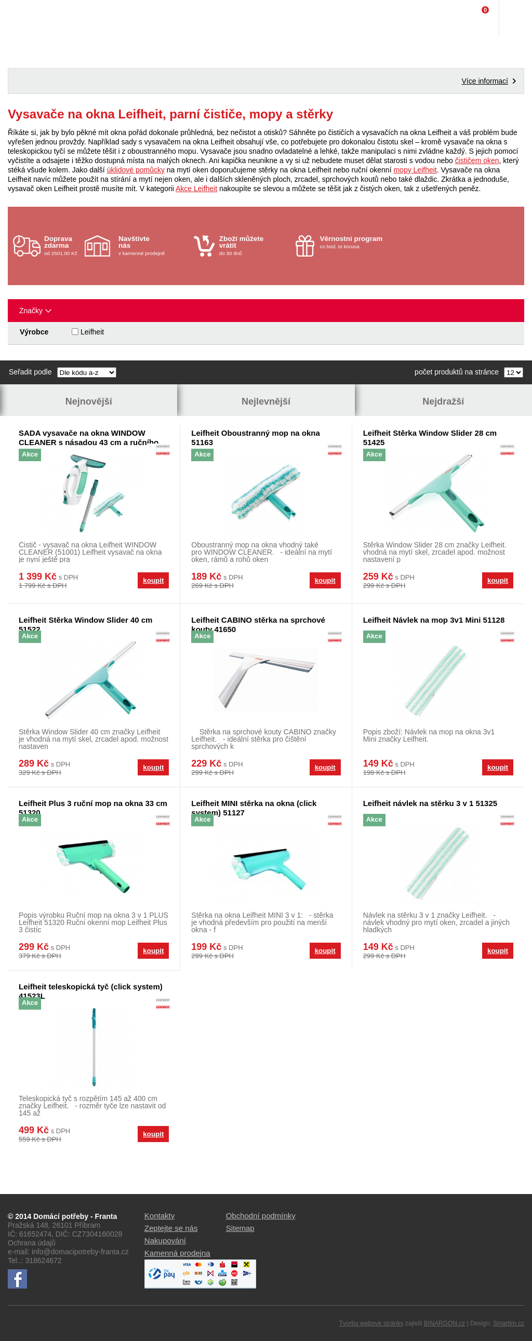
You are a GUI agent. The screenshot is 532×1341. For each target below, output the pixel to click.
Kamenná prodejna (177, 1253)
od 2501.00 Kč (63, 245)
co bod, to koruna (355, 242)
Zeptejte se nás (171, 1228)
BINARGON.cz (444, 1323)
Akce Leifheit (196, 188)
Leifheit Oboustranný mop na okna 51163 (255, 437)
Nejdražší (443, 401)
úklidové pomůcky (136, 170)
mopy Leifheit (414, 170)
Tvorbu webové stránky (371, 1323)
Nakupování (165, 1240)
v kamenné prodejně (153, 245)
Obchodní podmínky (261, 1215)
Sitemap (240, 1228)
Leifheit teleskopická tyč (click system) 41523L (91, 991)
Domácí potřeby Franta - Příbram (29, 18)
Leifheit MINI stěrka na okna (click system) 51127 (253, 808)
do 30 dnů (254, 245)
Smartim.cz (508, 1323)
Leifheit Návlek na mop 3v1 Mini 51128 (434, 619)
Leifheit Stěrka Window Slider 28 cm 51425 (430, 437)
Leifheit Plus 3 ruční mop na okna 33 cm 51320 (93, 808)
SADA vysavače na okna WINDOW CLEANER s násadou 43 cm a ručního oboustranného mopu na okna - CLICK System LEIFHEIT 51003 (90, 437)
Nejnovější (88, 401)
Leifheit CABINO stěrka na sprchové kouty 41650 (258, 624)
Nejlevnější (266, 401)
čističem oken (477, 160)
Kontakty (159, 1215)
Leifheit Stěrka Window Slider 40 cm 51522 (85, 624)
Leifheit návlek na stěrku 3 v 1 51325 (430, 803)
